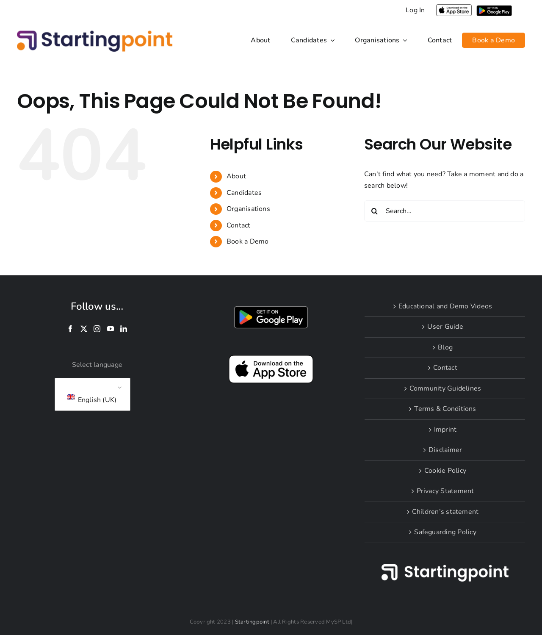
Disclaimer (445, 450)
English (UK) (91, 399)
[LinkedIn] (123, 328)
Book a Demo (248, 241)
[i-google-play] (494, 8)
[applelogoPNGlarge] (454, 7)
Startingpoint (252, 622)
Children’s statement (445, 511)
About (236, 176)
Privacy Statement (445, 491)
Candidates (244, 192)
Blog (445, 347)
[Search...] (444, 211)
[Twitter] (83, 328)
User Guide (445, 326)
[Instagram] (97, 328)
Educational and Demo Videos (445, 306)
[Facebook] (70, 328)
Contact (239, 225)
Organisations (248, 209)
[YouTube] (110, 328)
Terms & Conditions (445, 408)
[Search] (374, 211)
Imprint (445, 429)
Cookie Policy (445, 470)
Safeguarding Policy (445, 532)
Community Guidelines (445, 388)
